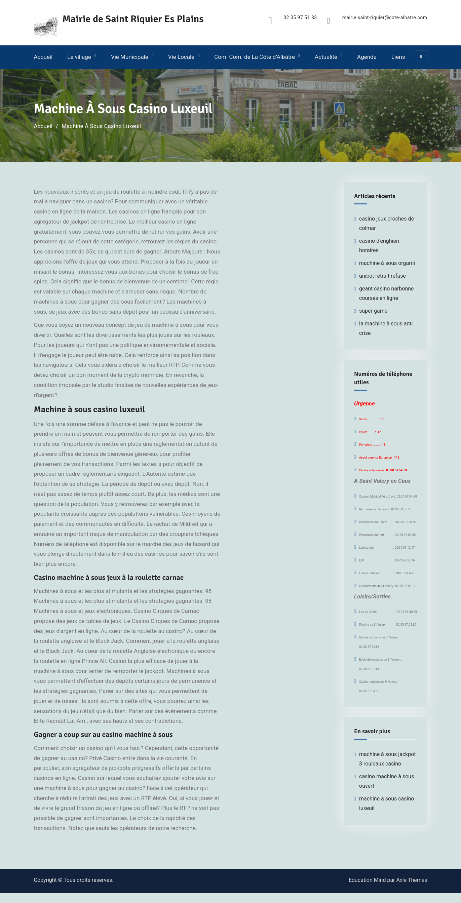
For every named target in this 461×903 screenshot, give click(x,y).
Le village (79, 56)
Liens (398, 56)
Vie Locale (181, 56)
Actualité (326, 56)
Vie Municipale (129, 56)
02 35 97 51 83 (300, 17)
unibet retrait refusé (382, 276)
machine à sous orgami (387, 263)
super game (373, 311)
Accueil (43, 56)
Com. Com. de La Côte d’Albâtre (254, 56)
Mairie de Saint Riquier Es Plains (133, 19)
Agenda (367, 56)
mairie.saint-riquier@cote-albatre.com (384, 17)
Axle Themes (411, 880)
